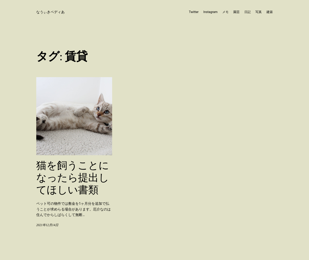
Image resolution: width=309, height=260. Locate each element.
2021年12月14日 (47, 225)
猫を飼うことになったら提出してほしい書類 (72, 177)
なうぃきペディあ (50, 12)
